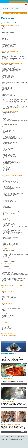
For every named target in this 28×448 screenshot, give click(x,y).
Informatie (24, 13)
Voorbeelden (10, 13)
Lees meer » (23, 363)
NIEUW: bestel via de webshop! (18, 2)
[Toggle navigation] (25, 9)
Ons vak (19, 13)
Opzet (5, 13)
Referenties (14, 13)
